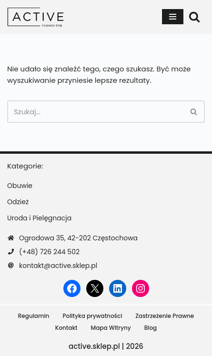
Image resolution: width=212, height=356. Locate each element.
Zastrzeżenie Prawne (164, 316)
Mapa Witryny (111, 328)
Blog (150, 328)
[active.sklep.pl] (35, 17)
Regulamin (34, 316)
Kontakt (66, 328)
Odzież (18, 202)
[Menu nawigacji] (173, 17)
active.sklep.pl (94, 346)
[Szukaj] (194, 16)
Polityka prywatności (92, 316)
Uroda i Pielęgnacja (39, 218)
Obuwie (19, 185)
